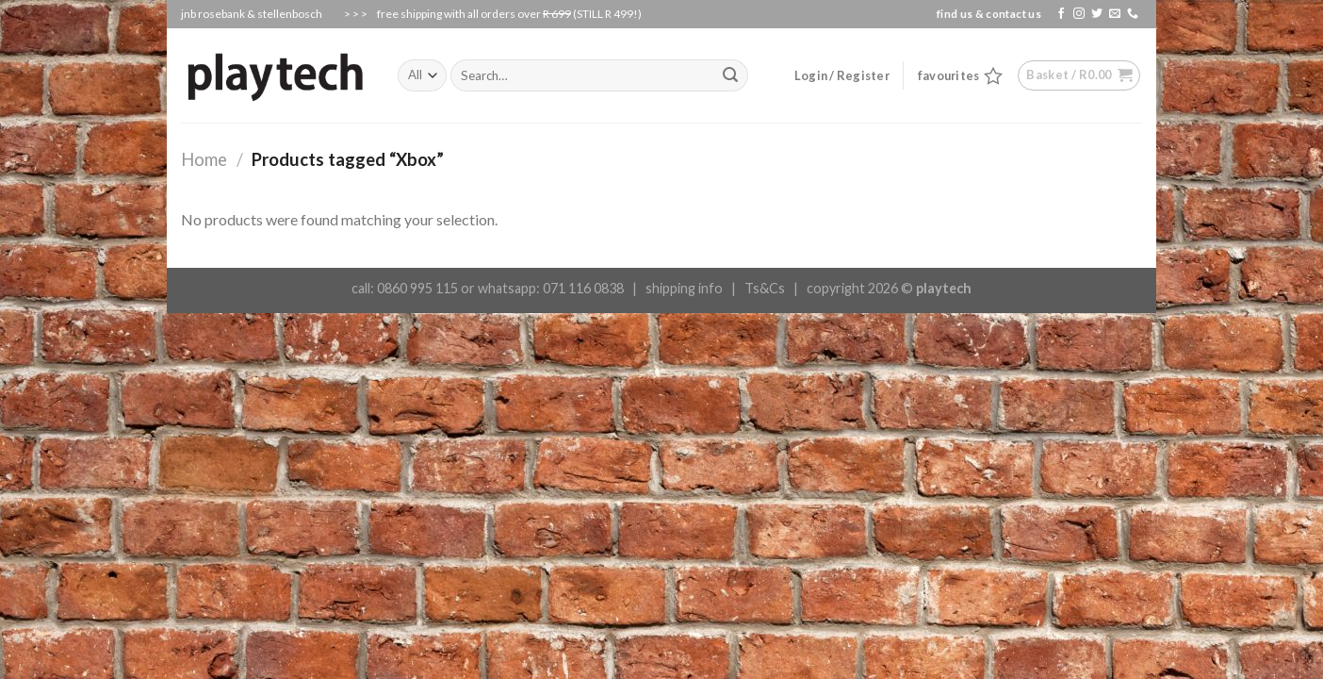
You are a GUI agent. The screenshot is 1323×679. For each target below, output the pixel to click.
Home (204, 159)
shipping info (684, 288)
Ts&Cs (764, 288)
